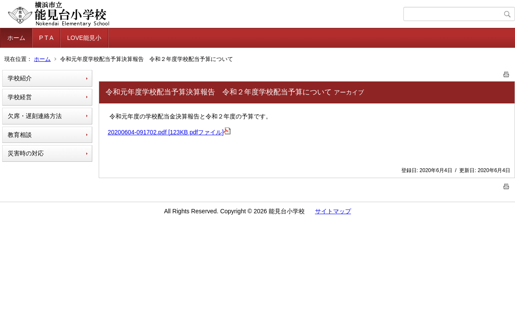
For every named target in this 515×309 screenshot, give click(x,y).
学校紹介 (20, 78)
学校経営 (20, 97)
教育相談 (20, 134)
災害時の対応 (26, 153)
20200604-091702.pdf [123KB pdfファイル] (169, 132)
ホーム (16, 37)
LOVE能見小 (84, 37)
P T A (46, 37)
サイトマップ (333, 211)
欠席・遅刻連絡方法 (35, 115)
